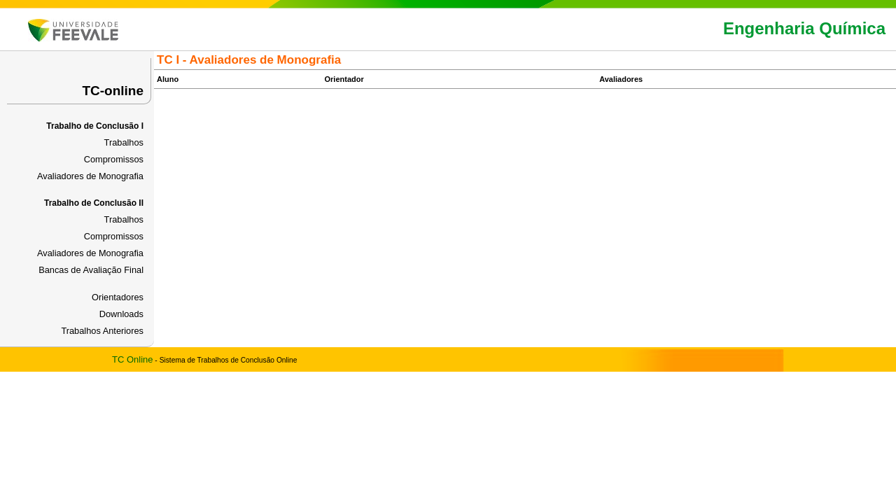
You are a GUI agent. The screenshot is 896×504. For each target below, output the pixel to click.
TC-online (113, 90)
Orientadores (118, 297)
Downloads (121, 314)
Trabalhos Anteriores (102, 331)
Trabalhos (124, 142)
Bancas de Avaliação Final (91, 270)
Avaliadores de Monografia (90, 176)
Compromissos (114, 159)
